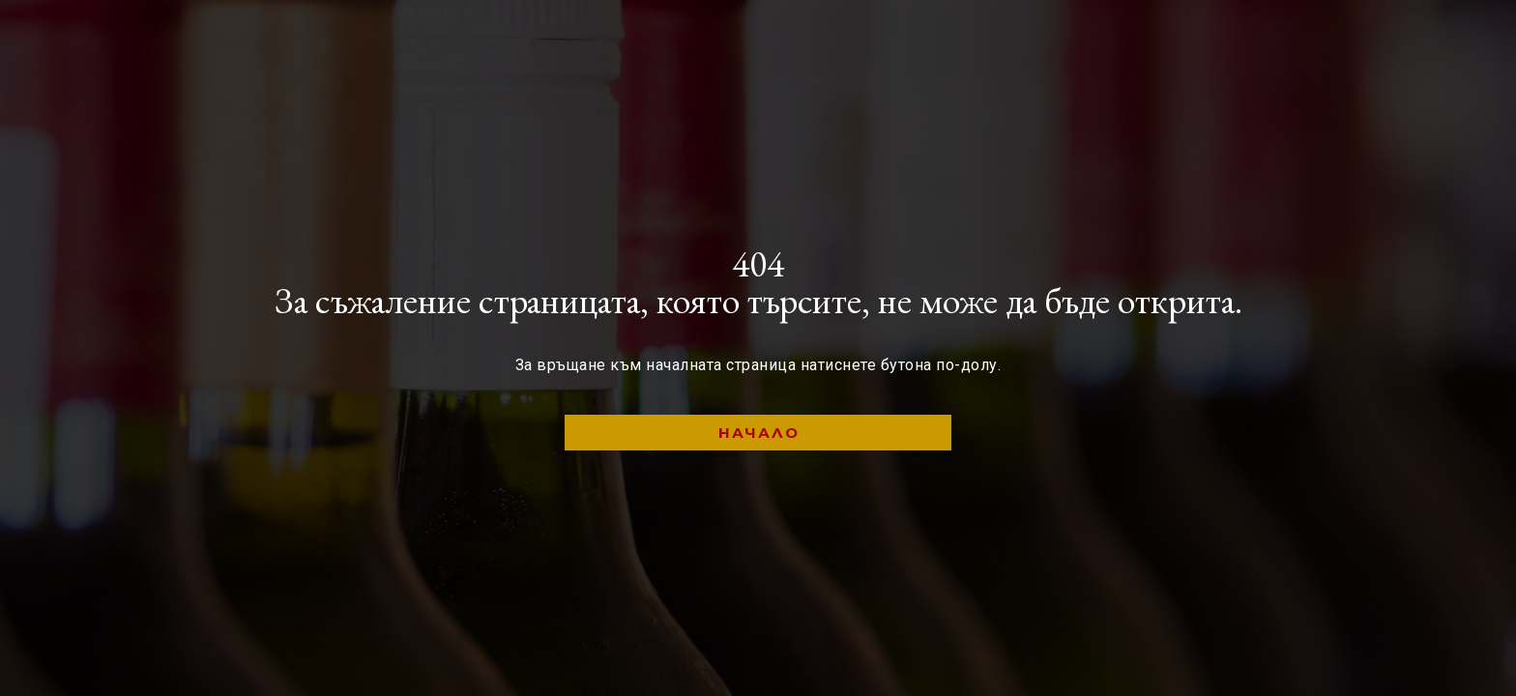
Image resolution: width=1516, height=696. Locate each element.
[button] (758, 432)
